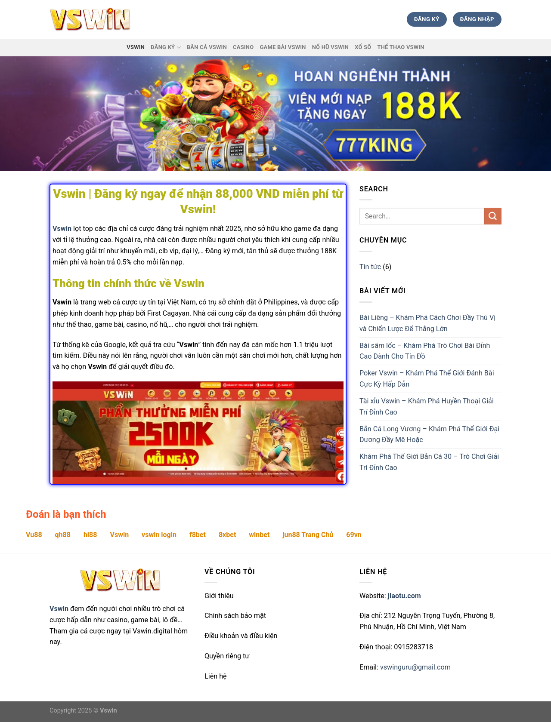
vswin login (159, 535)
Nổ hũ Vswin (330, 47)
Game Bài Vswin (283, 47)
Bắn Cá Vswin (207, 47)
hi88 (90, 535)
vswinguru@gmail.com (415, 667)
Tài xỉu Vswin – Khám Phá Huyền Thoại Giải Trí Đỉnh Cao (426, 406)
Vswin (136, 47)
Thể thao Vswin (400, 47)
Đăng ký (166, 47)
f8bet (197, 535)
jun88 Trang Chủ (307, 535)
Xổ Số (363, 47)
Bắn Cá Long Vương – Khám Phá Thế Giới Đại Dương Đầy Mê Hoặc (429, 434)
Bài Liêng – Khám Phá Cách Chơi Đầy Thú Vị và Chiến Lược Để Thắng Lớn (427, 323)
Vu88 (34, 535)
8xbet (227, 535)
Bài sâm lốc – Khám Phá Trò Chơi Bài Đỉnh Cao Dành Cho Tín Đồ (424, 351)
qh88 (63, 535)
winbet (259, 535)
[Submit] (492, 216)
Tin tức (370, 267)
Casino (243, 47)
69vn (353, 535)
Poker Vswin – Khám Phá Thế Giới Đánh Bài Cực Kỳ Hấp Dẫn (426, 378)
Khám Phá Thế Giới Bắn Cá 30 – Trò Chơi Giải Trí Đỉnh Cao (429, 462)
